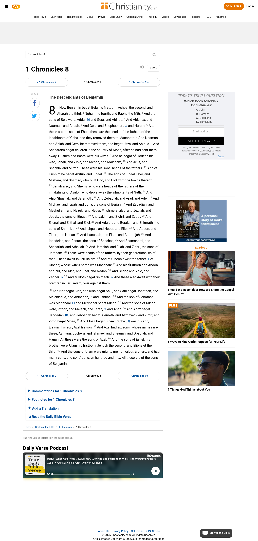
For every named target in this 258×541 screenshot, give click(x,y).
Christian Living (134, 16)
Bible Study (116, 16)
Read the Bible (75, 16)
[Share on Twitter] (35, 116)
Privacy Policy (120, 531)
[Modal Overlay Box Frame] (201, 126)
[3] (74, 228)
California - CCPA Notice (145, 531)
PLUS (208, 16)
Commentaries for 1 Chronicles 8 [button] (55, 391)
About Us (103, 531)
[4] (148, 259)
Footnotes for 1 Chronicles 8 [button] (51, 399)
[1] (88, 119)
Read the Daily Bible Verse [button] (49, 417)
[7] (91, 297)
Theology (152, 16)
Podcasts (195, 16)
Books (44, 427)
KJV (153, 68)
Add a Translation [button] (43, 408)
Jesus (90, 16)
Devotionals (180, 16)
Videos (165, 16)
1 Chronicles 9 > (139, 82)
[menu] (6, 7)
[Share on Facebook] (35, 103)
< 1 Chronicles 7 (46, 82)
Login (250, 6)
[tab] (93, 391)
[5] (62, 277)
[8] (73, 303)
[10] (67, 315)
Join (234, 6)
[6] (112, 277)
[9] (105, 309)
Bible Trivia (40, 16)
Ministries (221, 16)
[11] (128, 321)
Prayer (101, 16)
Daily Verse (56, 16)
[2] (126, 125)
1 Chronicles (65, 427)
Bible (28, 427)
